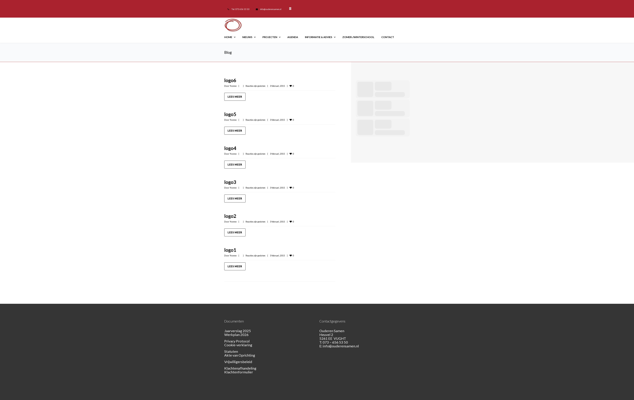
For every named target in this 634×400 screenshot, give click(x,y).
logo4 (230, 148)
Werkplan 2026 (236, 334)
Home (228, 37)
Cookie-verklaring (238, 345)
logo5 (230, 114)
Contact (387, 37)
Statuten (231, 351)
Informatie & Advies (318, 37)
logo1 (230, 250)
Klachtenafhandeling (240, 368)
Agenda (292, 37)
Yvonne (233, 86)
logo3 (230, 182)
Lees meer (235, 96)
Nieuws (247, 37)
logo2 (230, 216)
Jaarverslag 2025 (237, 331)
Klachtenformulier (238, 372)
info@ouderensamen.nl (270, 9)
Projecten (269, 37)
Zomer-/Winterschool (358, 37)
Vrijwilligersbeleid (238, 362)
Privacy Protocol (237, 341)
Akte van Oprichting (239, 355)
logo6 (230, 80)
